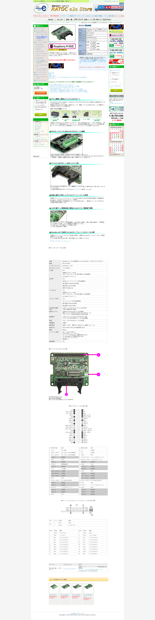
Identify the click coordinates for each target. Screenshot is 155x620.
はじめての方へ (39, 123)
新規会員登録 (107, 1)
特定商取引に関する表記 (41, 139)
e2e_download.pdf (69, 568)
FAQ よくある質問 (39, 144)
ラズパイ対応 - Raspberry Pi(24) (41, 31)
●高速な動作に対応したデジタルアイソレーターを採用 (66, 89)
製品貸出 (37, 129)
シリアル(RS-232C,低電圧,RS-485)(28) (42, 61)
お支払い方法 (38, 124)
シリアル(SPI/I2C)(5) (42, 65)
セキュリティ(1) (41, 74)
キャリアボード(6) (42, 34)
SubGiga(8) (40, 44)
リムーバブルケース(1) (42, 77)
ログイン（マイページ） (96, 1)
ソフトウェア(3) (41, 72)
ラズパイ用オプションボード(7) (42, 37)
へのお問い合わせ (93, 61)
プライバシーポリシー (40, 137)
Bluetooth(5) (40, 46)
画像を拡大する (53, 42)
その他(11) (40, 40)
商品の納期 (37, 128)
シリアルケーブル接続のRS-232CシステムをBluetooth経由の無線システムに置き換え (92, 16)
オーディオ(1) (40, 28)
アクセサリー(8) (41, 80)
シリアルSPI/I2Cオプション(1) (42, 69)
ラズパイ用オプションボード (70, 22)
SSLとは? (36, 156)
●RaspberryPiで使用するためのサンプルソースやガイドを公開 (69, 91)
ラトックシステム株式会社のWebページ (91, 569)
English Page (115, 1)
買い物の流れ (38, 126)
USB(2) (39, 49)
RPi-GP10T (77, 189)
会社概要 (73, 613)
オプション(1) (41, 55)
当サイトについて (39, 146)
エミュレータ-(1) (42, 53)
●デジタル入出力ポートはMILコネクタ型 (62, 87)
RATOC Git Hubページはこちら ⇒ (60, 241)
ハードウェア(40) (41, 42)
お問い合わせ (38, 142)
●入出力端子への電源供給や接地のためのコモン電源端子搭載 (68, 90)
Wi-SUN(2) (40, 51)
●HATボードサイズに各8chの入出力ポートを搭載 (64, 86)
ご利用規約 (37, 136)
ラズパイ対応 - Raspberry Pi (50, 22)
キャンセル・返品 (39, 131)
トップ (37, 22)
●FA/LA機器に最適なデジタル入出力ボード (63, 85)
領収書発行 (37, 132)
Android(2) (40, 57)
